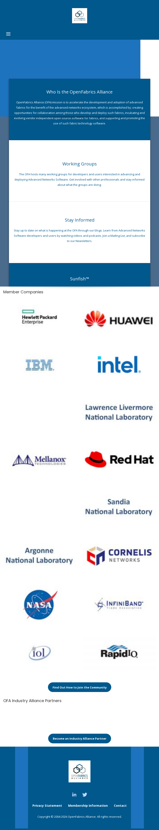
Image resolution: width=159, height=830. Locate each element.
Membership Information (88, 805)
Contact (120, 805)
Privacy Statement (47, 805)
